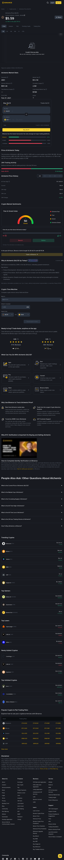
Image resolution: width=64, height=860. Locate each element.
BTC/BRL (58, 726)
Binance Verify (52, 822)
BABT (19, 812)
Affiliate (50, 780)
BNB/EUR (35, 737)
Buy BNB (35, 837)
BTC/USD (24, 726)
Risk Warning (5, 809)
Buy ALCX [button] (26, 128)
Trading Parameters (53, 825)
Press (3, 791)
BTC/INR (47, 726)
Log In (52, 2)
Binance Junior (21, 791)
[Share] (59, 17)
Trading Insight (52, 795)
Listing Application (37, 787)
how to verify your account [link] (25, 467)
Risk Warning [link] (54, 767)
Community (5, 807)
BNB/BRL (58, 737)
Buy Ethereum (36, 845)
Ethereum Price (37, 817)
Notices (4, 812)
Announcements (6, 785)
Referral (50, 783)
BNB (49, 785)
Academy (20, 796)
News (3, 788)
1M (11, 31)
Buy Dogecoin (36, 842)
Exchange (20, 780)
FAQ (17, 26)
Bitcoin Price (36, 814)
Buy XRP (35, 839)
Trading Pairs (37, 26)
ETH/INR (47, 721)
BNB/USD (24, 737)
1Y (19, 31)
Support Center (52, 809)
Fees (49, 817)
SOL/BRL (58, 731)
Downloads (5, 815)
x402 (34, 800)
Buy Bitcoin (36, 834)
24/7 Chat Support (53, 807)
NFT (19, 809)
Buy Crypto (20, 783)
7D (7, 31)
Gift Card (20, 799)
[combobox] (7, 118)
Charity (19, 817)
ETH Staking (21, 807)
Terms (3, 796)
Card (19, 793)
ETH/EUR (35, 721)
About (3, 780)
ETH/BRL (58, 721)
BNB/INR (47, 737)
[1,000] (14, 305)
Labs (34, 795)
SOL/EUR (35, 731)
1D (3, 31)
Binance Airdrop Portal (54, 827)
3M (15, 31)
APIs (49, 819)
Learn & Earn (36, 809)
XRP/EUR (35, 742)
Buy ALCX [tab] (7, 101)
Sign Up (58, 2)
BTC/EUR (35, 726)
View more (4, 747)
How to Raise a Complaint (55, 835)
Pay (18, 785)
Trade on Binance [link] (32, 253)
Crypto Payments (22, 788)
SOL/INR (47, 731)
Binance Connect (37, 797)
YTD (23, 31)
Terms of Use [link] (44, 767)
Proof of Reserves (53, 798)
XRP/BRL (58, 742)
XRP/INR (47, 742)
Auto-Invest (21, 804)
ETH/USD (24, 721)
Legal (3, 793)
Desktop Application (7, 817)
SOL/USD (24, 731)
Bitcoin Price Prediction (39, 824)
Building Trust (5, 801)
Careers (4, 783)
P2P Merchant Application (39, 780)
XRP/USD (24, 742)
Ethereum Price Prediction (39, 827)
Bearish (20, 239)
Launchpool (21, 801)
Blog (3, 804)
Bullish (44, 239)
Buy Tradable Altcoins (38, 847)
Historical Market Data (54, 793)
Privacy (4, 799)
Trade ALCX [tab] (44, 101)
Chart (4, 26)
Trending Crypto (26, 26)
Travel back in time (32, 320)
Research (20, 815)
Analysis (11, 26)
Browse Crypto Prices (38, 811)
